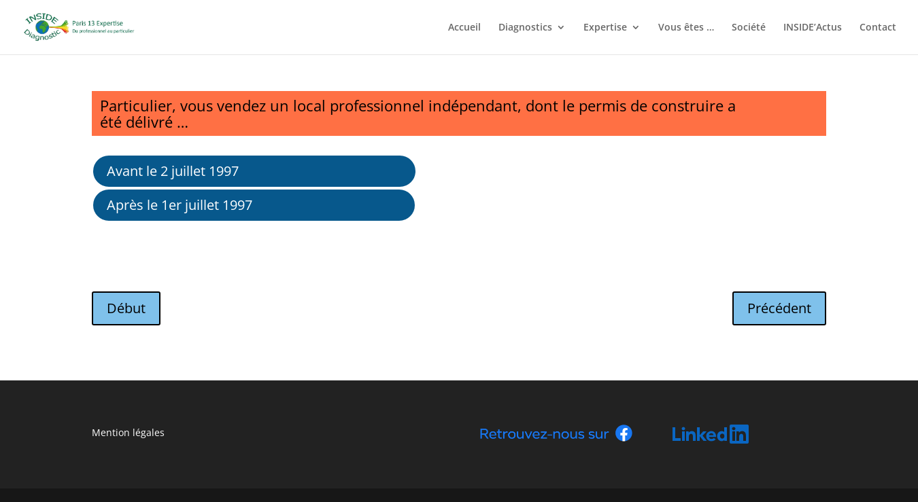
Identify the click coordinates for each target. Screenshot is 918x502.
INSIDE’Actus (812, 27)
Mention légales (128, 432)
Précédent (779, 308)
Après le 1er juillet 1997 (179, 205)
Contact (878, 27)
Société (749, 27)
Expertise (605, 27)
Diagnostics (525, 27)
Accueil (464, 27)
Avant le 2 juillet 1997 (173, 171)
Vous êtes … (686, 27)
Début (126, 308)
